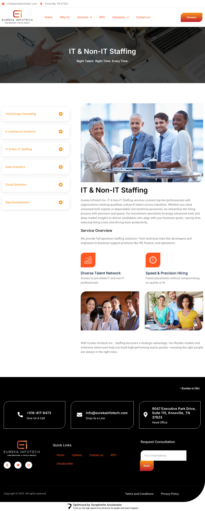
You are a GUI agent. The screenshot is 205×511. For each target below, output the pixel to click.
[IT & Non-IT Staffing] (61, 149)
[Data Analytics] (61, 167)
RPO (102, 17)
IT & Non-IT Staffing (19, 149)
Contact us (143, 17)
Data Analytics (15, 167)
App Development (17, 202)
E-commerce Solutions (21, 131)
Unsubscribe (65, 464)
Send (147, 466)
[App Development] (61, 202)
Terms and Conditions (139, 494)
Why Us (65, 17)
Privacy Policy (170, 494)
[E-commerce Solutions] (61, 132)
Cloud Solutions (16, 184)
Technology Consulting (21, 114)
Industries (120, 17)
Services (84, 17)
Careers (77, 455)
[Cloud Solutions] (61, 185)
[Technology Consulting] (61, 114)
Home (49, 17)
